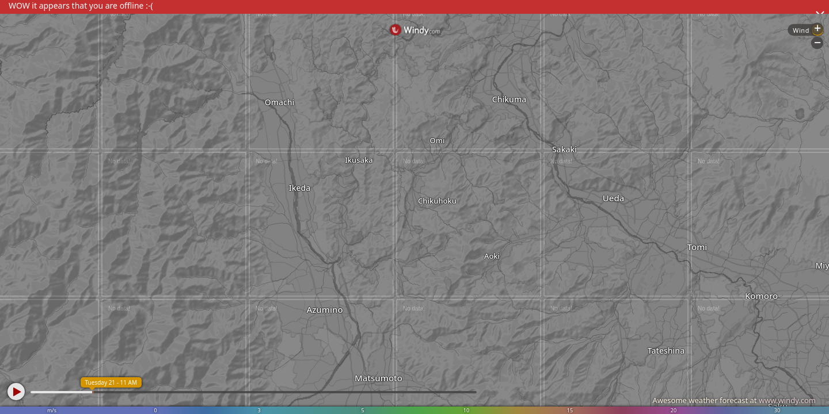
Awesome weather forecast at (734, 400)
